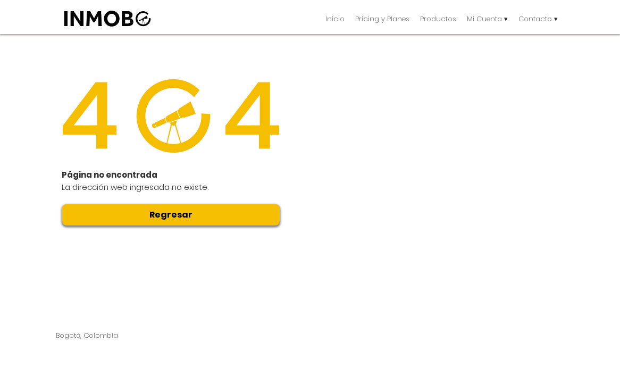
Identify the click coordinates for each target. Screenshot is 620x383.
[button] (438, 19)
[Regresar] (171, 215)
